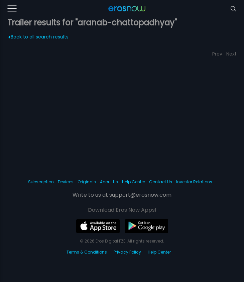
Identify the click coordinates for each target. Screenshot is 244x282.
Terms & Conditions (87, 252)
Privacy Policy (127, 252)
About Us (109, 182)
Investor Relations (194, 182)
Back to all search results (38, 36)
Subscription (41, 182)
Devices (66, 182)
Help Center (133, 182)
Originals (87, 182)
